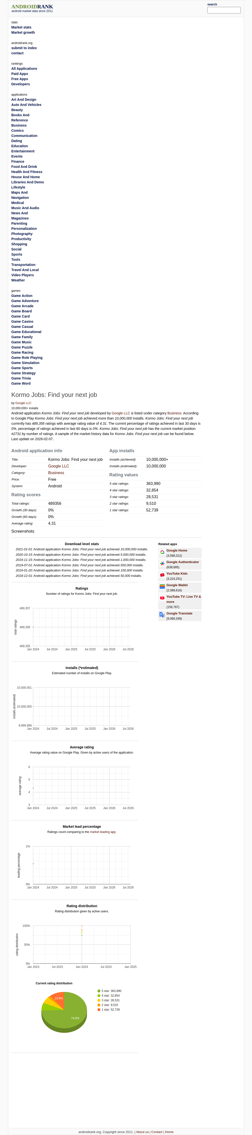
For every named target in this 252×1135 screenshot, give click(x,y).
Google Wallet (177, 585)
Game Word (21, 383)
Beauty (17, 110)
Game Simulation (25, 363)
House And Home (25, 177)
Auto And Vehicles (26, 105)
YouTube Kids (176, 573)
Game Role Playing (27, 358)
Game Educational (26, 332)
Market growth (23, 32)
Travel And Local (25, 270)
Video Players (22, 275)
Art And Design (23, 100)
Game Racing (22, 352)
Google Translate (179, 613)
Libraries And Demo (27, 182)
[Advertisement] (135, 7)
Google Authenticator (182, 562)
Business (174, 413)
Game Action (21, 296)
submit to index (24, 48)
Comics (17, 130)
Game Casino (22, 321)
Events (17, 156)
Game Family (22, 337)
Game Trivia (21, 378)
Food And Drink (24, 167)
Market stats (21, 27)
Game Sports (22, 368)
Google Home (176, 550)
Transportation (23, 265)
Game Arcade (22, 306)
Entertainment (22, 151)
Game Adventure (25, 301)
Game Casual (22, 327)
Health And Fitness (26, 172)
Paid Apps (19, 74)
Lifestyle (18, 187)
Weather (18, 280)
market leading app (102, 832)
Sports (16, 254)
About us (142, 1132)
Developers (20, 84)
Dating (16, 141)
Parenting (19, 223)
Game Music (21, 342)
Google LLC (23, 403)
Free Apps (19, 79)
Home (169, 1132)
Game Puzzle (21, 347)
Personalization (24, 229)
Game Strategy (23, 373)
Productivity (21, 239)
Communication (24, 136)
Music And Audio (25, 208)
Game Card (20, 316)
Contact (156, 1132)
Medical (17, 203)
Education (19, 146)
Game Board (21, 311)
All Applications (24, 69)
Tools (15, 260)
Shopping (19, 244)
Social (16, 249)
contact (17, 53)
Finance (17, 161)
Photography (21, 234)
